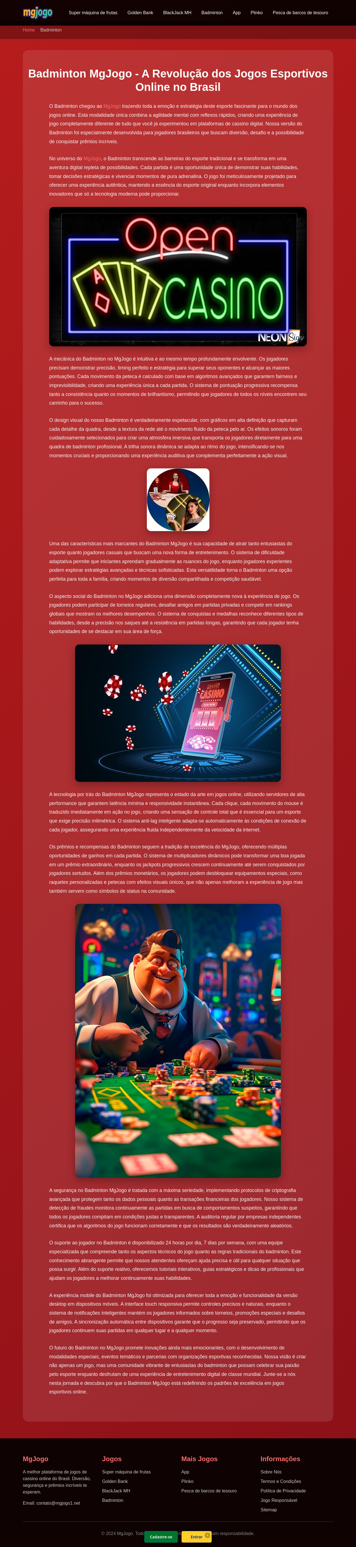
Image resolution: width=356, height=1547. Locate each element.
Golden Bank (140, 12)
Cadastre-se (161, 1536)
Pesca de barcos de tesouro (300, 12)
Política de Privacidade (283, 1490)
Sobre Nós (271, 1472)
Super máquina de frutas (93, 12)
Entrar (197, 1536)
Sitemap (269, 1509)
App (237, 12)
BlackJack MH (177, 12)
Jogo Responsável (279, 1500)
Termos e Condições (281, 1481)
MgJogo (112, 106)
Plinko (257, 12)
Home (29, 30)
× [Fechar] (207, 1535)
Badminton (212, 12)
